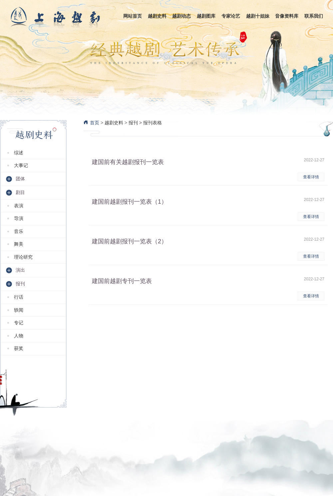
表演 (18, 205)
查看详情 (311, 177)
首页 (91, 122)
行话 (18, 297)
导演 (18, 218)
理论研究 (23, 257)
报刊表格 (152, 122)
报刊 (133, 122)
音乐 (18, 231)
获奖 (18, 348)
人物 (18, 335)
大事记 (21, 165)
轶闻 (18, 310)
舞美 (18, 244)
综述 (18, 152)
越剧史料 (114, 122)
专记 (18, 322)
